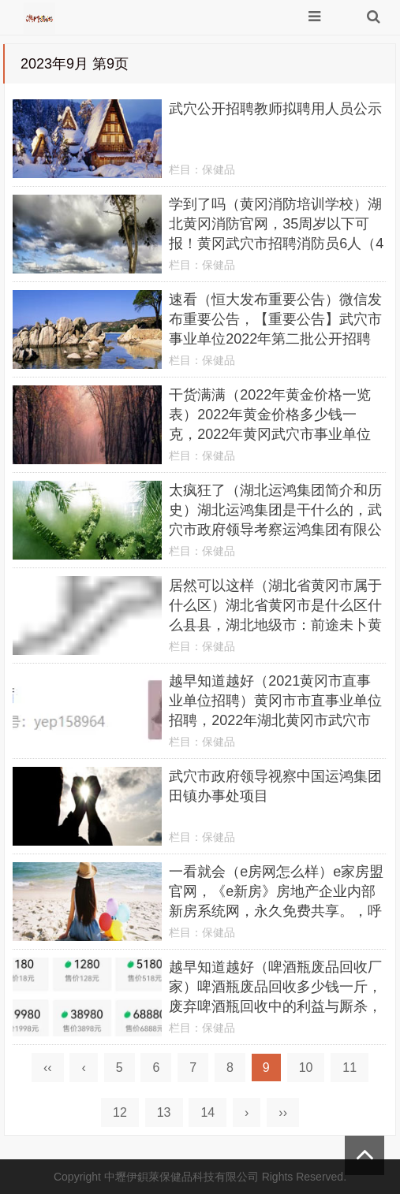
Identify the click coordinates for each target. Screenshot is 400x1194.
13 (164, 1112)
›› (283, 1112)
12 (120, 1112)
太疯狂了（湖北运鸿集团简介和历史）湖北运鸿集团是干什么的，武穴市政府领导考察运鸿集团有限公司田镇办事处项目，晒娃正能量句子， (275, 529)
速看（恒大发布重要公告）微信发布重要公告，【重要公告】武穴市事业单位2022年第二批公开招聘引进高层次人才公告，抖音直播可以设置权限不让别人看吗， (275, 339)
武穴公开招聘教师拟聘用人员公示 (275, 109)
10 (306, 1067)
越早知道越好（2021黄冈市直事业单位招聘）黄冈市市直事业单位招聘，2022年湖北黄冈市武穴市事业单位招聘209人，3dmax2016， (275, 720)
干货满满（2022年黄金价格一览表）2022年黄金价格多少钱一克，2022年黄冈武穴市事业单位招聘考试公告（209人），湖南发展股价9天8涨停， (273, 434)
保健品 (218, 169)
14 (207, 1112)
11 (349, 1067)
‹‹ (47, 1067)
